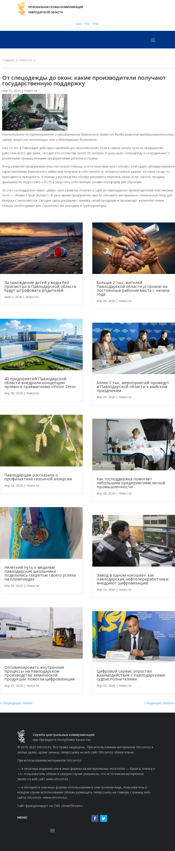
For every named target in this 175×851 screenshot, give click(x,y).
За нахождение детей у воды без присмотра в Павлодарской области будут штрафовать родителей (40, 286)
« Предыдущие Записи (16, 703)
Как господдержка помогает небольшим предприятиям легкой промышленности (131, 482)
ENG (96, 24)
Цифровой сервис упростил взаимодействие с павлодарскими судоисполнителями (131, 675)
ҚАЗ (79, 24)
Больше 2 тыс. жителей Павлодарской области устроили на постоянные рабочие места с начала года (133, 288)
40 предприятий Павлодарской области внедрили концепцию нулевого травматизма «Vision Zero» (40, 382)
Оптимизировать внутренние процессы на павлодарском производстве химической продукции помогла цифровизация (39, 673)
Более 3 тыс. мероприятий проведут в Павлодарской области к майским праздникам (133, 386)
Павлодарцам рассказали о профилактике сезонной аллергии (38, 476)
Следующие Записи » (159, 703)
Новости (30, 91)
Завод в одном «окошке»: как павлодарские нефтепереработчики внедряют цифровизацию (132, 579)
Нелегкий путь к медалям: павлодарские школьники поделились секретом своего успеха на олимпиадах (40, 573)
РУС (87, 24)
